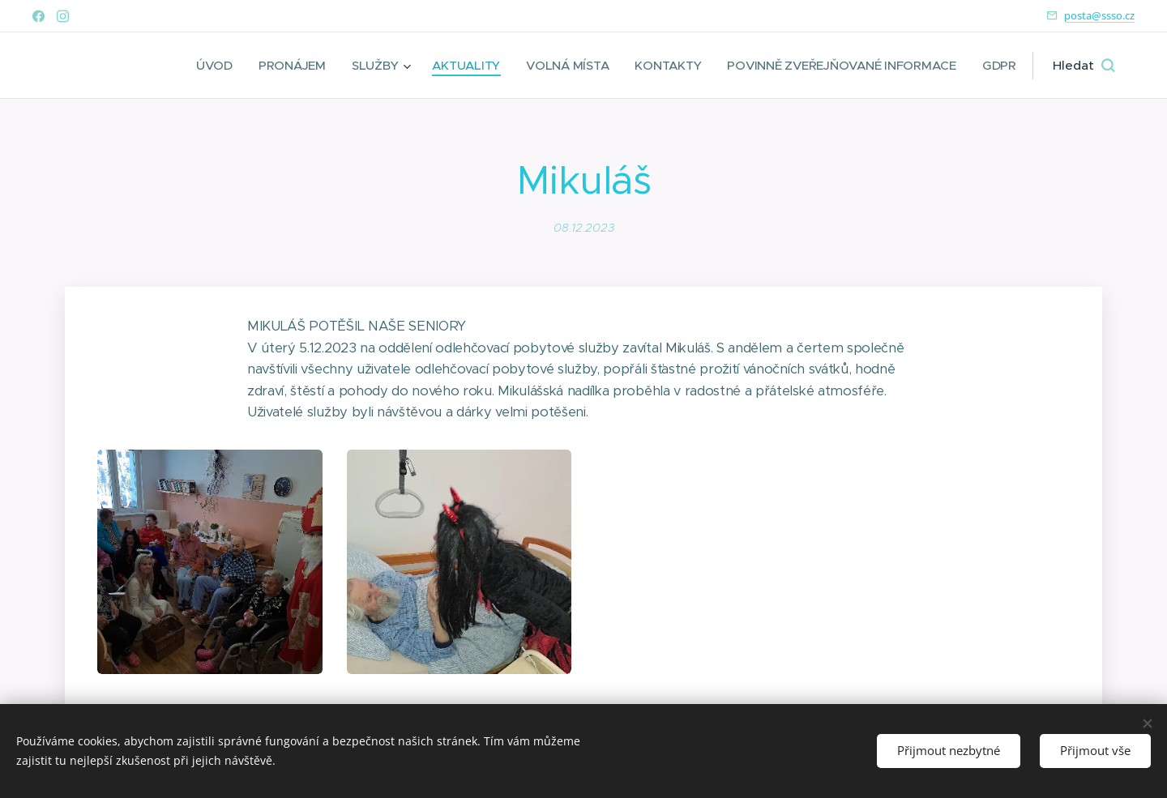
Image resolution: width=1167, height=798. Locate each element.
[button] (1083, 65)
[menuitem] (203, 65)
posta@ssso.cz (1099, 15)
